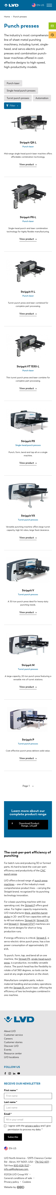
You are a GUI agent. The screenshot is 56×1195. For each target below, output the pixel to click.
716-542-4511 (42, 1161)
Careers (8, 1038)
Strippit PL (19, 987)
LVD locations (11, 1057)
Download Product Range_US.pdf (29, 824)
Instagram (10, 1073)
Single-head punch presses (21, 90)
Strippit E (41, 937)
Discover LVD (11, 1046)
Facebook (5, 1073)
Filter (12, 105)
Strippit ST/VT (27, 924)
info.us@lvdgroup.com (16, 1169)
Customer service (13, 1034)
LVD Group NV (20, 1174)
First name (10, 1090)
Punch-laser (13, 83)
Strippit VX (42, 920)
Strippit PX (24, 959)
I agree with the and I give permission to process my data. (29, 1127)
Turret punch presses (18, 98)
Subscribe (13, 1137)
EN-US (40, 5)
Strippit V (14, 924)
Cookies (26, 1181)
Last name (10, 1102)
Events (7, 1049)
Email (7, 1114)
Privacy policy (11, 1181)
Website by (14, 1187)
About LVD (10, 1031)
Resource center (13, 1053)
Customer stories (13, 1042)
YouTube (18, 1073)
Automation (42, 98)
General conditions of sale (18, 1178)
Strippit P (30, 905)
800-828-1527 (21, 1165)
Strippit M (30, 920)
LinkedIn (14, 1073)
